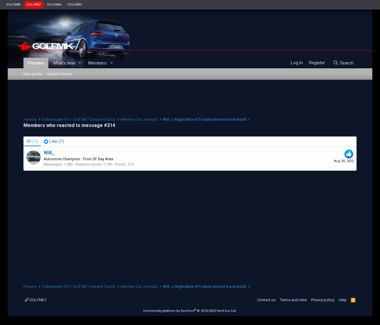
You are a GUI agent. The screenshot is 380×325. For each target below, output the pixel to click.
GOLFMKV (74, 4)
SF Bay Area (103, 159)
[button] (79, 63)
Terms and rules (293, 300)
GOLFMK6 (54, 4)
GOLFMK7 (33, 4)
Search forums (59, 74)
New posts (32, 74)
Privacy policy (322, 300)
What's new (64, 63)
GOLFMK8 (13, 4)
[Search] (343, 63)
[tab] (54, 141)
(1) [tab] (32, 141)
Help (343, 300)
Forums (36, 63)
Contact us (266, 300)
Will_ (49, 153)
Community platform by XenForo (190, 311)
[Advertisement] (190, 97)
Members (97, 63)
